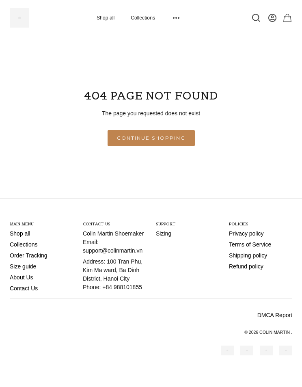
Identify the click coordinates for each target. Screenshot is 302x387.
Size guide (23, 266)
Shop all (105, 18)
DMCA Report (274, 315)
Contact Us (24, 288)
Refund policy (246, 266)
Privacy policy (246, 233)
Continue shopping (151, 138)
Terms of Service (250, 244)
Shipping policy (248, 255)
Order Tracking (28, 255)
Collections (143, 18)
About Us (21, 277)
